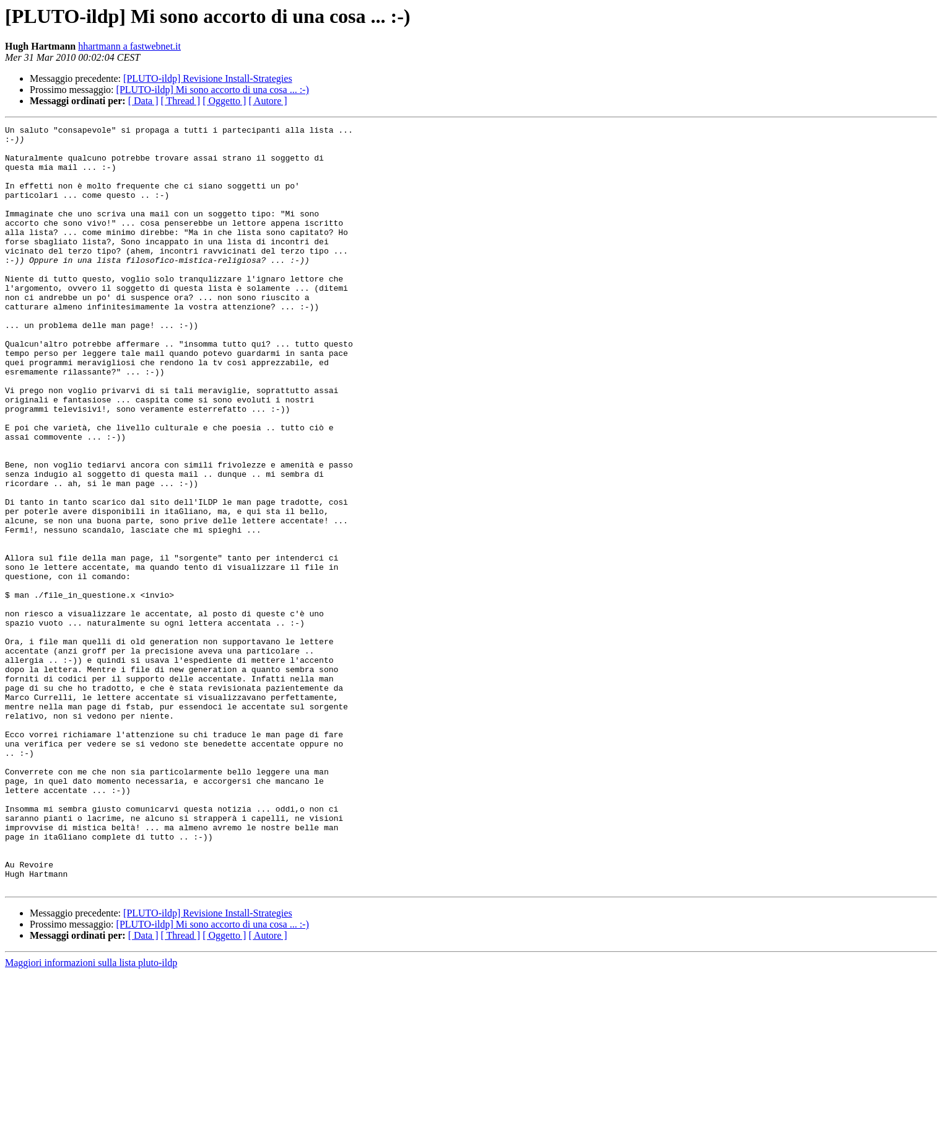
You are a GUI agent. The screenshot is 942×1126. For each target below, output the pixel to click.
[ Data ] (143, 100)
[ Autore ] (267, 100)
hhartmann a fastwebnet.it (129, 46)
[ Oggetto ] (224, 100)
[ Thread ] (181, 100)
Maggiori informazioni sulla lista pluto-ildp (91, 1115)
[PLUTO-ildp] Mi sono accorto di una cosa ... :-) (212, 89)
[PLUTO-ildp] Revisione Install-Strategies (207, 78)
